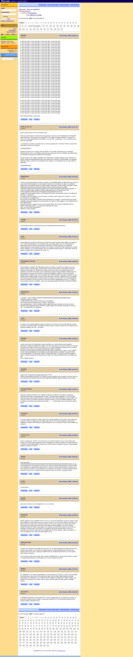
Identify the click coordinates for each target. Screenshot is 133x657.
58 (58, 623)
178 (44, 26)
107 (78, 628)
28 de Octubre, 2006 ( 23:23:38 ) (68, 592)
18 (67, 22)
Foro (14, 28)
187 (75, 26)
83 (67, 626)
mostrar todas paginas (34, 26)
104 (67, 628)
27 (33, 620)
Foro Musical (32, 13)
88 (19, 628)
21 (76, 22)
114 (41, 631)
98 (47, 628)
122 (69, 631)
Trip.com (3, 41)
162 (31, 640)
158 (76, 637)
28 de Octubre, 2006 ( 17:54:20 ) (68, 498)
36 (58, 620)
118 (55, 631)
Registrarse (12, 30)
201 (62, 29)
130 (37, 634)
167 (48, 640)
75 (44, 626)
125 (20, 634)
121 (65, 631)
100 (53, 628)
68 (25, 626)
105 (71, 628)
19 (70, 22)
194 (37, 29)
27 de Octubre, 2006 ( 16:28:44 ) (68, 338)
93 (33, 628)
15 (59, 22)
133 (48, 634)
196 (44, 29)
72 (36, 626)
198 (51, 29)
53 (44, 623)
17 (65, 22)
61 (67, 623)
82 (64, 626)
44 (19, 623)
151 (51, 637)
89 (22, 628)
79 (56, 626)
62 (69, 623)
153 (58, 637)
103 (64, 628)
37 (61, 620)
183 (61, 26)
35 (56, 620)
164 (37, 640)
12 (51, 22)
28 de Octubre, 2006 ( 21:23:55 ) (68, 542)
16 (62, 22)
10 (45, 22)
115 (44, 631)
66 (19, 626)
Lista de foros (74, 4)
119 (58, 631)
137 (62, 634)
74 (42, 626)
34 (53, 620)
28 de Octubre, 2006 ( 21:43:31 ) (68, 569)
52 (42, 623)
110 (27, 631)
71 (33, 626)
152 (55, 637)
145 (31, 637)
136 (58, 634)
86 (75, 626)
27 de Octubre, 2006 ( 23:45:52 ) (68, 457)
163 (34, 640)
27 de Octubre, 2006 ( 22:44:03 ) (68, 435)
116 (48, 631)
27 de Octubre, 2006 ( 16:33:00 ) (68, 369)
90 (25, 628)
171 (62, 640)
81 (61, 626)
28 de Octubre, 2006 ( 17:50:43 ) (68, 481)
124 (76, 631)
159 (20, 640)
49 (33, 623)
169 (55, 640)
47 (28, 623)
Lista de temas (64, 4)
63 (72, 623)
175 (76, 640)
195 (41, 29)
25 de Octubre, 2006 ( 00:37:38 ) (68, 220)
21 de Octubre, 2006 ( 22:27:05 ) (68, 177)
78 (53, 626)
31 (44, 620)
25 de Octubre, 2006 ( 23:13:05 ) (68, 292)
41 (72, 620)
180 (50, 26)
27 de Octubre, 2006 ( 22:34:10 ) (68, 414)
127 (27, 634)
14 (56, 22)
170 (58, 640)
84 (69, 626)
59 (61, 623)
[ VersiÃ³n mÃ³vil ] (22, 1)
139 (69, 634)
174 (72, 640)
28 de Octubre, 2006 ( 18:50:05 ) (68, 515)
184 (64, 26)
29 (39, 620)
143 (24, 637)
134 (51, 634)
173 (69, 640)
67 (22, 626)
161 (27, 640)
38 (64, 620)
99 (50, 628)
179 (47, 26)
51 (39, 623)
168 (51, 640)
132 (44, 634)
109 (24, 631)
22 (19, 26)
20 (73, 22)
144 (27, 637)
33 (50, 620)
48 (31, 623)
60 (64, 623)
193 (34, 29)
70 (31, 626)
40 (69, 620)
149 (44, 637)
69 (28, 626)
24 (25, 26)
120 (62, 631)
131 (41, 634)
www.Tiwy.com (61, 650)
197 (48, 29)
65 (78, 623)
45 (22, 623)
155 (65, 637)
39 (67, 620)
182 (57, 26)
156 (69, 637)
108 (20, 631)
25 (28, 620)
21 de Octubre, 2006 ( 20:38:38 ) (68, 35)
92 (31, 628)
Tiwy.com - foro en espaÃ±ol (29, 9)
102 (60, 628)
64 (75, 623)
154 (62, 637)
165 (41, 640)
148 (41, 637)
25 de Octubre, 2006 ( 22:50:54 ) (68, 261)
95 (39, 628)
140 (72, 634)
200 (58, 29)
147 (37, 637)
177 (24, 642)
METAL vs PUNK (36, 15)
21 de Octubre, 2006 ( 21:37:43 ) (68, 127)
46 (25, 623)
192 (31, 29)
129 (34, 634)
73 (39, 626)
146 (34, 637)
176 (20, 642)
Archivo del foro (11, 32)
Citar (30, 119)
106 (74, 628)
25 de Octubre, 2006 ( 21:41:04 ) (68, 237)
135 (55, 634)
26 (31, 620)
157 (72, 637)
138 (65, 634)
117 (51, 631)
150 (48, 637)
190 (24, 29)
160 (24, 640)
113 (37, 631)
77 (50, 626)
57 (56, 623)
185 (68, 26)
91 (28, 628)
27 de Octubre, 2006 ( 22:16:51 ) (68, 389)
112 (34, 631)
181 (54, 26)
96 (42, 628)
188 (78, 26)
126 (24, 634)
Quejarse (36, 119)
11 (48, 22)
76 (47, 626)
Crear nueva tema (53, 4)
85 (72, 626)
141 (76, 634)
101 (57, 628)
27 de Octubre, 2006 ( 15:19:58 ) (68, 318)
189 (20, 29)
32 (47, 620)
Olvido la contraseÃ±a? (7, 21)
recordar (5, 16)
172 (65, 640)
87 (78, 626)
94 (36, 628)
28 (36, 620)
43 (78, 620)
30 (42, 620)
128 (31, 634)
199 (55, 29)
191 (27, 29)
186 (71, 26)
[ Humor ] (13, 1)
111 (31, 631)
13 (53, 22)
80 (58, 626)
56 (53, 623)
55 (50, 623)
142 (20, 637)
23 (22, 26)
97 (44, 628)
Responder (42, 4)
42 (75, 620)
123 (72, 631)
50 (36, 623)
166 (44, 640)
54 (47, 623)
